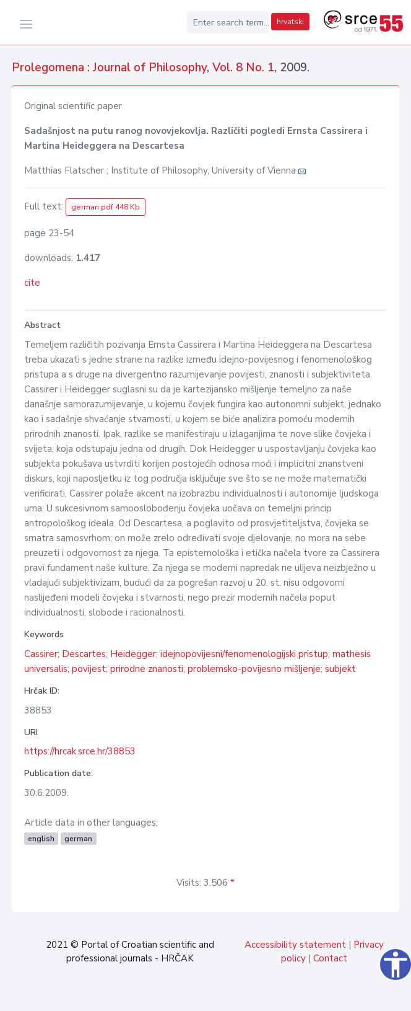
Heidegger (133, 654)
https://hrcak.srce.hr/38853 (80, 751)
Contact (330, 958)
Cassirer (41, 654)
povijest (89, 669)
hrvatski (290, 22)
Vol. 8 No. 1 (243, 68)
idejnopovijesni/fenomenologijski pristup (244, 654)
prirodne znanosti (146, 669)
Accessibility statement (295, 944)
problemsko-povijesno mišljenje (254, 669)
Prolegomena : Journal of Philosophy (109, 68)
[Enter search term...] (227, 22)
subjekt (340, 669)
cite (32, 282)
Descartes (84, 654)
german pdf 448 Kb (105, 207)
